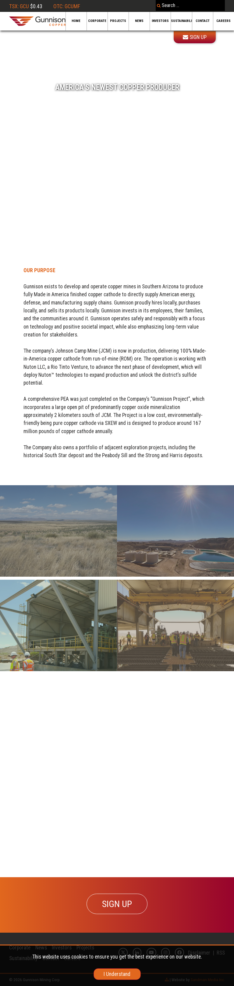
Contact (203, 21)
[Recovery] (58, 531)
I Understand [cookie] (117, 974)
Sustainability (181, 21)
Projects (118, 21)
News (139, 21)
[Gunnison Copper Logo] (37, 21)
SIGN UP (117, 904)
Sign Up (195, 37)
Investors (160, 21)
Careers (223, 21)
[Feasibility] (175, 625)
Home (76, 21)
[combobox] (190, 5)
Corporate (97, 21)
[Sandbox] (175, 531)
